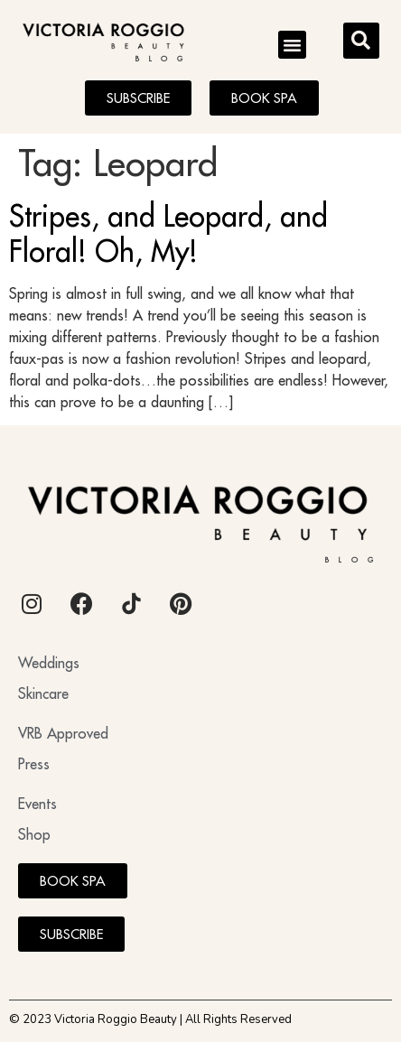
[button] (292, 45)
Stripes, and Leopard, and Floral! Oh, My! (168, 233)
